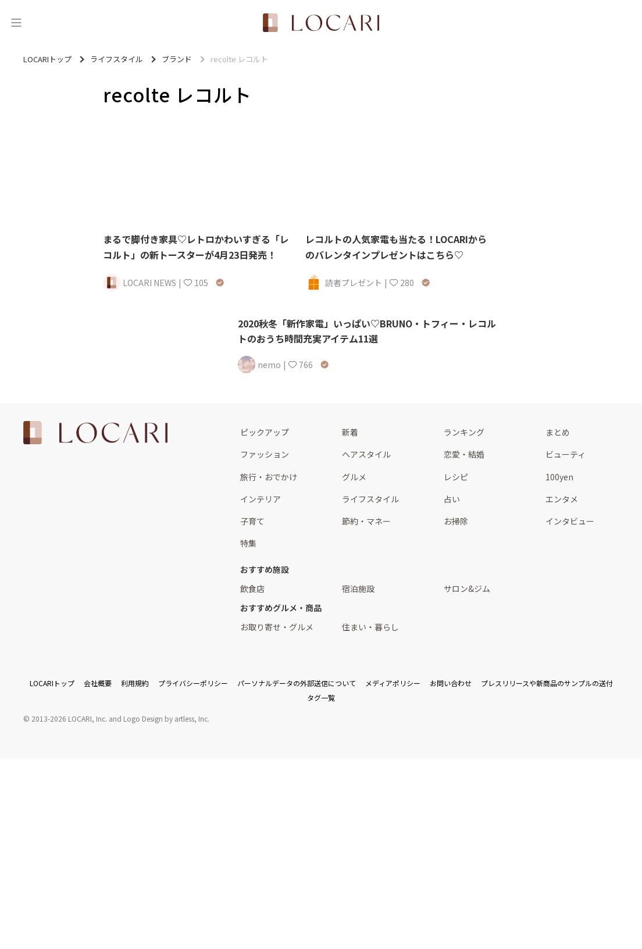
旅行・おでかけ (268, 477)
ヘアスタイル (366, 454)
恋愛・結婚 (464, 454)
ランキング (464, 432)
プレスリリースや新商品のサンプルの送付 (547, 683)
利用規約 (135, 683)
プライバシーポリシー (193, 683)
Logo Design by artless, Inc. (166, 718)
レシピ (456, 477)
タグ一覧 (321, 697)
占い (452, 499)
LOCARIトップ (52, 683)
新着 (350, 432)
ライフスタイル (370, 499)
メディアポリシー (392, 683)
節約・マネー (366, 521)
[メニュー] (16, 22)
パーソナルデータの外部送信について (296, 683)
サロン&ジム (467, 588)
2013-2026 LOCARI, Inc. (69, 718)
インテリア (260, 499)
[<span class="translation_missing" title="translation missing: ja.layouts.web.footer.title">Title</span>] (95, 432)
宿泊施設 (358, 588)
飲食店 (252, 588)
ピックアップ (264, 432)
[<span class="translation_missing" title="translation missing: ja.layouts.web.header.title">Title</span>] (321, 22)
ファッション (264, 454)
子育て (252, 521)
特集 (248, 543)
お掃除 (456, 521)
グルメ (354, 477)
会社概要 (98, 683)
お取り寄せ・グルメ (276, 627)
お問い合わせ (451, 683)
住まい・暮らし (370, 627)
